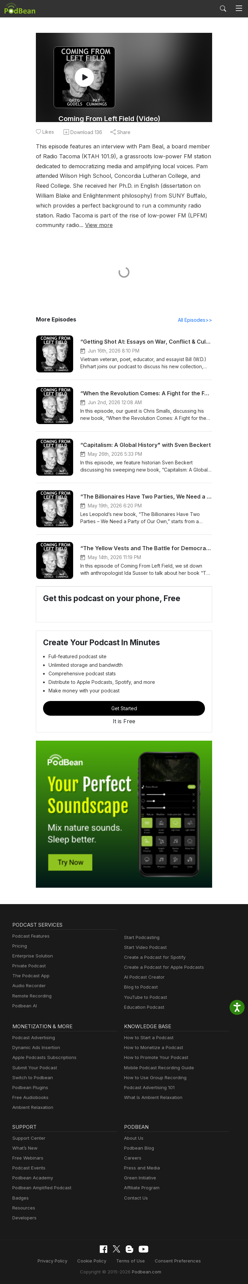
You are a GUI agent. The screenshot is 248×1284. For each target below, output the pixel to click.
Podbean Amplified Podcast (39, 1188)
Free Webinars (27, 1158)
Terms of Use (131, 1260)
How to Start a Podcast (147, 1038)
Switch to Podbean (31, 1078)
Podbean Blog (138, 1148)
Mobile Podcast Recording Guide (157, 1068)
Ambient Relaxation (31, 1107)
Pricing (19, 946)
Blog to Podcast (139, 987)
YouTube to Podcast (144, 997)
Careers (132, 1158)
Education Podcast (143, 1007)
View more (48, 225)
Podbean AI (24, 1006)
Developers (23, 1218)
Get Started (124, 708)
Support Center (27, 1138)
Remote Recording (31, 996)
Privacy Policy (57, 1260)
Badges (20, 1198)
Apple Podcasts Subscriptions (42, 1057)
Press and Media (141, 1168)
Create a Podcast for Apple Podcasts (161, 967)
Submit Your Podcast (33, 1068)
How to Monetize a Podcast (151, 1047)
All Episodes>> (196, 320)
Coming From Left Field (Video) (109, 118)
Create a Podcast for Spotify (152, 957)
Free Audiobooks (29, 1097)
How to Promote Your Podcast (154, 1057)
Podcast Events (28, 1168)
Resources (23, 1208)
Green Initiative (139, 1178)
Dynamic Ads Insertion (34, 1047)
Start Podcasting (140, 937)
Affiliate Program (140, 1188)
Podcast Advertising (32, 1038)
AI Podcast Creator (143, 977)
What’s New (24, 1148)
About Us (133, 1138)
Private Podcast (28, 966)
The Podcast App (29, 976)
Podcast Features (29, 936)
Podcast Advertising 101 (148, 1087)
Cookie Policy (94, 1260)
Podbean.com (144, 1271)
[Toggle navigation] (239, 8)
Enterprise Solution (31, 956)
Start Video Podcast (144, 947)
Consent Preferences (174, 1260)
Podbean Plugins (29, 1087)
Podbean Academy (31, 1178)
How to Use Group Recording (153, 1078)
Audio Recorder (28, 986)
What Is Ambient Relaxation (151, 1097)
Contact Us (135, 1198)
